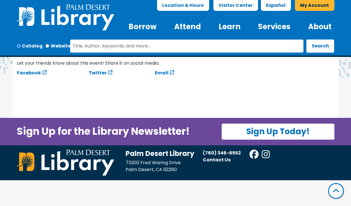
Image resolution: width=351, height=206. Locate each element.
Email (161, 73)
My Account (314, 5)
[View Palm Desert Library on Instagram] (266, 156)
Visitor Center (236, 5)
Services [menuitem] (274, 26)
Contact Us (217, 160)
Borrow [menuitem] (142, 26)
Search (320, 46)
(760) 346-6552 (222, 153)
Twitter (98, 73)
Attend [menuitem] (187, 26)
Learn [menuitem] (230, 26)
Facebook (29, 73)
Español (275, 5)
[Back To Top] (336, 191)
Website (61, 46)
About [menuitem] (320, 26)
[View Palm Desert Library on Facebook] (254, 156)
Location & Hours (183, 5)
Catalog (32, 46)
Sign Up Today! (278, 131)
